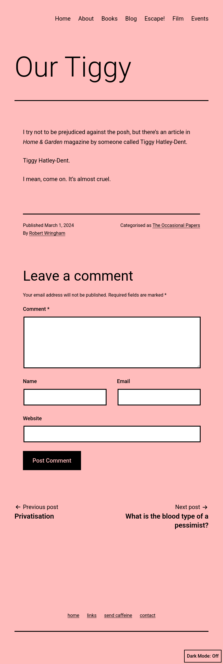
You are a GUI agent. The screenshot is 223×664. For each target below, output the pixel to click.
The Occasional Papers (176, 225)
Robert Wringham (47, 233)
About (86, 18)
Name (30, 381)
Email (123, 381)
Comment (36, 309)
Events (199, 18)
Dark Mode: (203, 656)
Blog (131, 18)
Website (32, 418)
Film (178, 18)
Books (109, 18)
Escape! (155, 18)
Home (63, 18)
